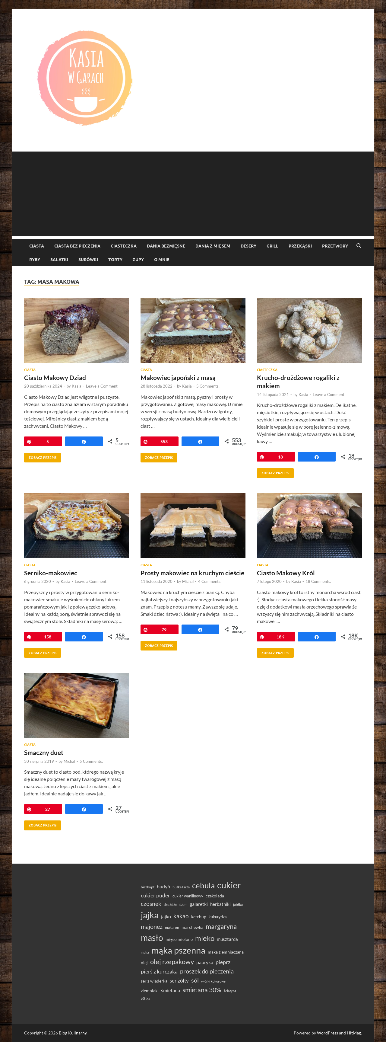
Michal (188, 581)
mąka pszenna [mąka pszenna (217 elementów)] (178, 950)
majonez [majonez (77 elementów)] (152, 926)
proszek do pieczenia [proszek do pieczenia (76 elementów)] (207, 971)
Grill (272, 246)
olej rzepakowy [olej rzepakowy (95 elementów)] (172, 962)
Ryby (34, 259)
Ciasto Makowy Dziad (55, 377)
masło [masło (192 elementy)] (152, 938)
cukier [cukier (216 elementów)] (229, 885)
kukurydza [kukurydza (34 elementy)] (218, 916)
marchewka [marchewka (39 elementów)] (192, 927)
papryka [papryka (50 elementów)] (204, 962)
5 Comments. (208, 386)
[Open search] (358, 246)
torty (115, 259)
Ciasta (36, 246)
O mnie (161, 259)
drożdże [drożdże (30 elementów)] (170, 904)
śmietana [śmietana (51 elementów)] (170, 990)
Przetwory (335, 246)
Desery (248, 246)
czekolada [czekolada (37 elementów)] (215, 895)
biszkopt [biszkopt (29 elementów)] (147, 887)
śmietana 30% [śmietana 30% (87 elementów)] (201, 989)
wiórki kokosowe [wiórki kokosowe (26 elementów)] (213, 981)
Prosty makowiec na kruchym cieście (192, 573)
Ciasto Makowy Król (286, 573)
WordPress (327, 1032)
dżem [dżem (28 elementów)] (183, 904)
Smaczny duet (43, 752)
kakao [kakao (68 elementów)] (181, 916)
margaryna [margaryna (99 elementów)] (221, 926)
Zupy (138, 259)
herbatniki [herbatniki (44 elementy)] (220, 904)
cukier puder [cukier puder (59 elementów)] (155, 895)
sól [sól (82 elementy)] (195, 980)
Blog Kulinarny (73, 1032)
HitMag (354, 1032)
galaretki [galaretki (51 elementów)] (199, 904)
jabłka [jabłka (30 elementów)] (238, 904)
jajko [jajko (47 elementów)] (166, 916)
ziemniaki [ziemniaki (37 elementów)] (150, 990)
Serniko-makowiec (50, 573)
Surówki (88, 259)
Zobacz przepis (40, 456)
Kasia (76, 386)
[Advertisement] (193, 194)
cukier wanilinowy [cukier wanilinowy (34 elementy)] (187, 895)
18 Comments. (318, 581)
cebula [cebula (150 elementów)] (203, 885)
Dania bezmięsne (166, 246)
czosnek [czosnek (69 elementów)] (151, 903)
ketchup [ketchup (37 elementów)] (198, 916)
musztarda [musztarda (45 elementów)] (227, 939)
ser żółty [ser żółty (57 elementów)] (179, 980)
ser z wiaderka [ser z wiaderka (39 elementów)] (154, 980)
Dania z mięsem (212, 246)
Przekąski (300, 246)
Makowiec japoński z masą (178, 377)
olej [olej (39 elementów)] (144, 962)
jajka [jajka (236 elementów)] (150, 914)
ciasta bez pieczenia (77, 246)
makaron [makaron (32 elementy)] (172, 927)
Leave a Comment (102, 386)
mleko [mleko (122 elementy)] (204, 938)
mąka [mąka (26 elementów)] (145, 952)
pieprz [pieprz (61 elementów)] (223, 962)
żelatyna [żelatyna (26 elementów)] (230, 991)
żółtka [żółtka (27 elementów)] (145, 998)
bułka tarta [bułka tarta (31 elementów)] (181, 887)
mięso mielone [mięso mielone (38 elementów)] (179, 939)
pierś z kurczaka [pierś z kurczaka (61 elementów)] (159, 971)
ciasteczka (124, 246)
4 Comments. (209, 581)
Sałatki (59, 259)
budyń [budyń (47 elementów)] (163, 886)
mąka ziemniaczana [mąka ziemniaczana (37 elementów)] (226, 952)
